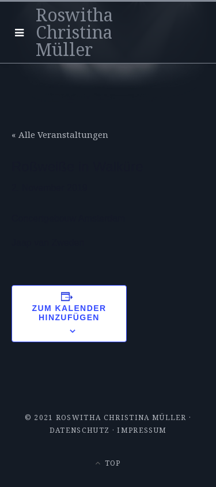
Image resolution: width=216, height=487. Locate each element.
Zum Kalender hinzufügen (69, 313)
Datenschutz (80, 430)
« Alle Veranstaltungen (60, 134)
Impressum (141, 430)
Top (107, 463)
